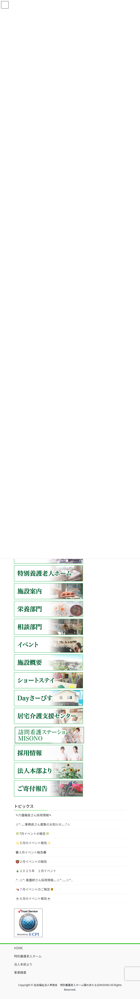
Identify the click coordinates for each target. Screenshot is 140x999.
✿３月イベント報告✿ (31, 852)
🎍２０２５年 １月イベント (36, 871)
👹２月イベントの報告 (31, 861)
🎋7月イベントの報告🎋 (32, 833)
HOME (18, 948)
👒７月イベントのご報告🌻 (35, 889)
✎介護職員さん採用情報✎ (34, 815)
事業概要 (20, 972)
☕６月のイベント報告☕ (33, 898)
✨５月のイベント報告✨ (33, 843)
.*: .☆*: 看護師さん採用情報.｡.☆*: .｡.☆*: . (44, 880)
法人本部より (23, 964)
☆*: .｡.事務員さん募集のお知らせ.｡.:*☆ (43, 824)
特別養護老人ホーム (28, 956)
